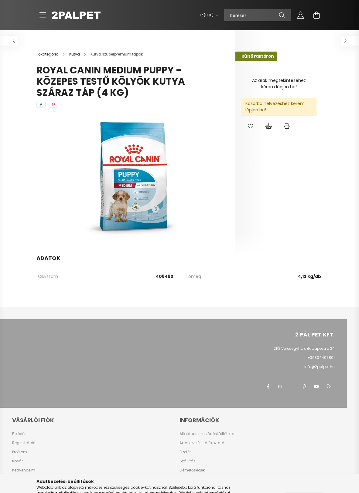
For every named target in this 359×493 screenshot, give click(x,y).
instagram (280, 386)
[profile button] (301, 15)
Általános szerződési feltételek (207, 434)
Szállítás (188, 461)
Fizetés (186, 452)
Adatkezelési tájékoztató (202, 443)
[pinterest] (53, 105)
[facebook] (41, 105)
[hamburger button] (42, 15)
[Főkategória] (48, 54)
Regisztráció (23, 443)
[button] (250, 126)
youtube (316, 386)
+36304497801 (321, 357)
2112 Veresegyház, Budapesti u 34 (304, 348)
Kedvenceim (23, 470)
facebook (268, 386)
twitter (292, 386)
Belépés (19, 434)
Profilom (19, 452)
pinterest (304, 386)
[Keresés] (257, 15)
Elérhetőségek (192, 470)
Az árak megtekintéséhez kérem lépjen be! (279, 83)
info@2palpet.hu (319, 366)
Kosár (17, 461)
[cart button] (316, 15)
